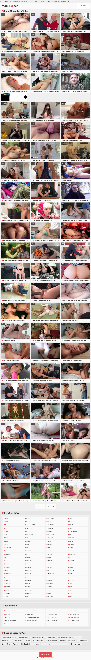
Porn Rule (30, 1)
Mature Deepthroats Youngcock (65, 637)
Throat (78, 637)
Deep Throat (82, 640)
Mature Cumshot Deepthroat (9, 637)
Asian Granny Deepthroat (62, 644)
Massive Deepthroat (6, 640)
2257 (38, 657)
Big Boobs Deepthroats (30, 644)
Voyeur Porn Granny (55, 1)
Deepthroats (18, 640)
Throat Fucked (38, 640)
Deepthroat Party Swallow (67, 640)
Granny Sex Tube (8, 1)
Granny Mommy (16, 1)
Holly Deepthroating (23, 637)
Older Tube (41, 1)
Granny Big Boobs (65, 1)
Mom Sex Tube (24, 1)
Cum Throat (51, 637)
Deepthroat (76, 644)
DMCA (52, 657)
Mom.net (10, 6)
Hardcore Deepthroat (37, 637)
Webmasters (45, 657)
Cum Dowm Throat (10, 644)
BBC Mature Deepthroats (47, 644)
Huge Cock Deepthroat (51, 640)
